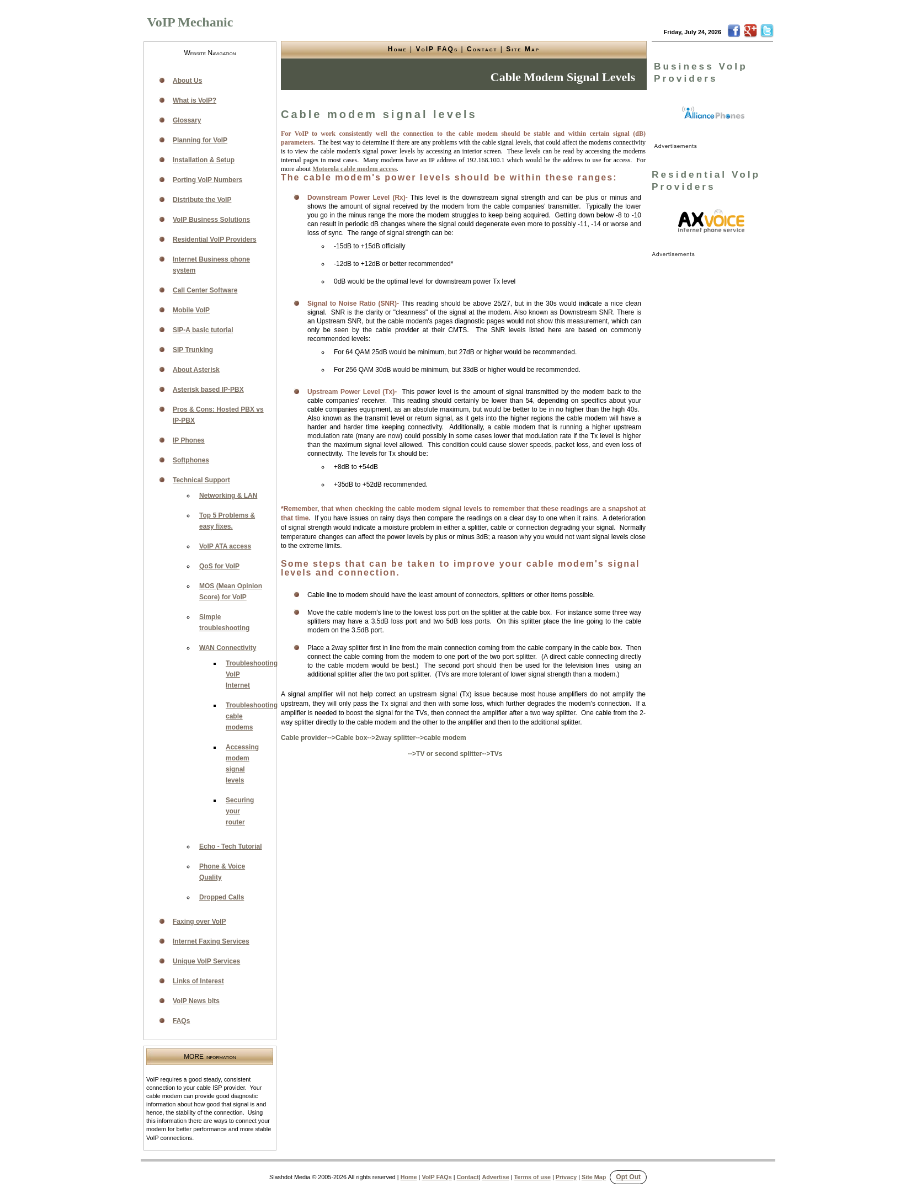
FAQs (181, 1021)
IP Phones (189, 440)
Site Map (523, 49)
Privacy (566, 1177)
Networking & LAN (228, 495)
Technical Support (201, 480)
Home (397, 49)
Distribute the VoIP (202, 200)
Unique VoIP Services (206, 961)
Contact (482, 49)
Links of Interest (198, 981)
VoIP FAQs (437, 49)
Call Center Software (205, 290)
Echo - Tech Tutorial (230, 846)
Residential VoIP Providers (215, 239)
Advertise (495, 1177)
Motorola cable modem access (354, 169)
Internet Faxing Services (211, 941)
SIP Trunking (193, 350)
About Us (187, 80)
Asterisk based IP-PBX (208, 389)
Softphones (191, 460)
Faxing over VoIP (199, 921)
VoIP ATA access (225, 546)
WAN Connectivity (227, 648)
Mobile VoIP (191, 310)
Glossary (187, 120)
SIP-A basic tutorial (203, 330)
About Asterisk (196, 370)
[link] (713, 113)
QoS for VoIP (219, 566)
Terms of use (532, 1177)
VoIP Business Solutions (211, 219)
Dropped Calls (221, 897)
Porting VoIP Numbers (207, 180)
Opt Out (628, 1177)
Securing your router (240, 811)
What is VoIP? (194, 100)
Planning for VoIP (200, 140)
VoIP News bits (196, 1001)
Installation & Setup (204, 160)
